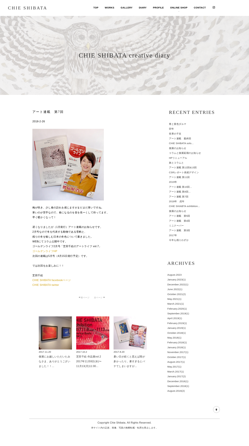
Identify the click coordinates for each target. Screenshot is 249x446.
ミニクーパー (176, 225)
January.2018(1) (176, 347)
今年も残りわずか (179, 240)
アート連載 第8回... (180, 191)
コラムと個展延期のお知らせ (185, 153)
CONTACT (200, 7)
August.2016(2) (176, 390)
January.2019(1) (176, 328)
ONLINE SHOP (179, 7)
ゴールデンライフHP (44, 251)
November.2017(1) (177, 352)
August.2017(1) (176, 361)
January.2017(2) (176, 376)
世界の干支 (175, 133)
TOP (95, 7)
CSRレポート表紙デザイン (184, 172)
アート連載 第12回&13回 (183, 167)
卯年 (171, 128)
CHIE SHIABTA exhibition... (184, 206)
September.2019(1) (178, 313)
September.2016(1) (178, 386)
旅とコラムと (176, 162)
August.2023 (174, 274)
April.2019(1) (174, 318)
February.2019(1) (177, 323)
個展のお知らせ (177, 148)
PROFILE (158, 7)
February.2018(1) (177, 342)
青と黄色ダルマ (177, 124)
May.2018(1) (174, 337)
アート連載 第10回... (180, 187)
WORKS (109, 7)
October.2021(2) (176, 294)
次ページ (99, 297)
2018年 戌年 (176, 201)
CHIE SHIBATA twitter (45, 285)
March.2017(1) (175, 371)
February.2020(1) (177, 308)
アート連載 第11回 (179, 177)
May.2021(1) (174, 299)
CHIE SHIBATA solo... (181, 143)
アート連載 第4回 (179, 220)
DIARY (143, 7)
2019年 (173, 182)
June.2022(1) (174, 289)
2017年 (173, 235)
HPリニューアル (178, 158)
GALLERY (127, 7)
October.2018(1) (176, 333)
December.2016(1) (177, 381)
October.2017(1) (176, 357)
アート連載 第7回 (178, 196)
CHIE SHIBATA (27, 7)
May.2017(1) (174, 366)
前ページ (84, 297)
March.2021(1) (175, 303)
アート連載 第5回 (179, 215)
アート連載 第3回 (179, 230)
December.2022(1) (177, 284)
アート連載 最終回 (180, 138)
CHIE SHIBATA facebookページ (51, 280)
